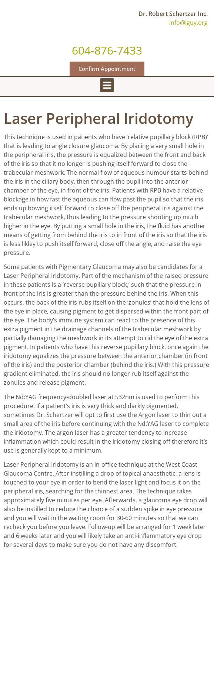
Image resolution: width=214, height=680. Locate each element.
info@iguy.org (188, 23)
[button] (107, 85)
